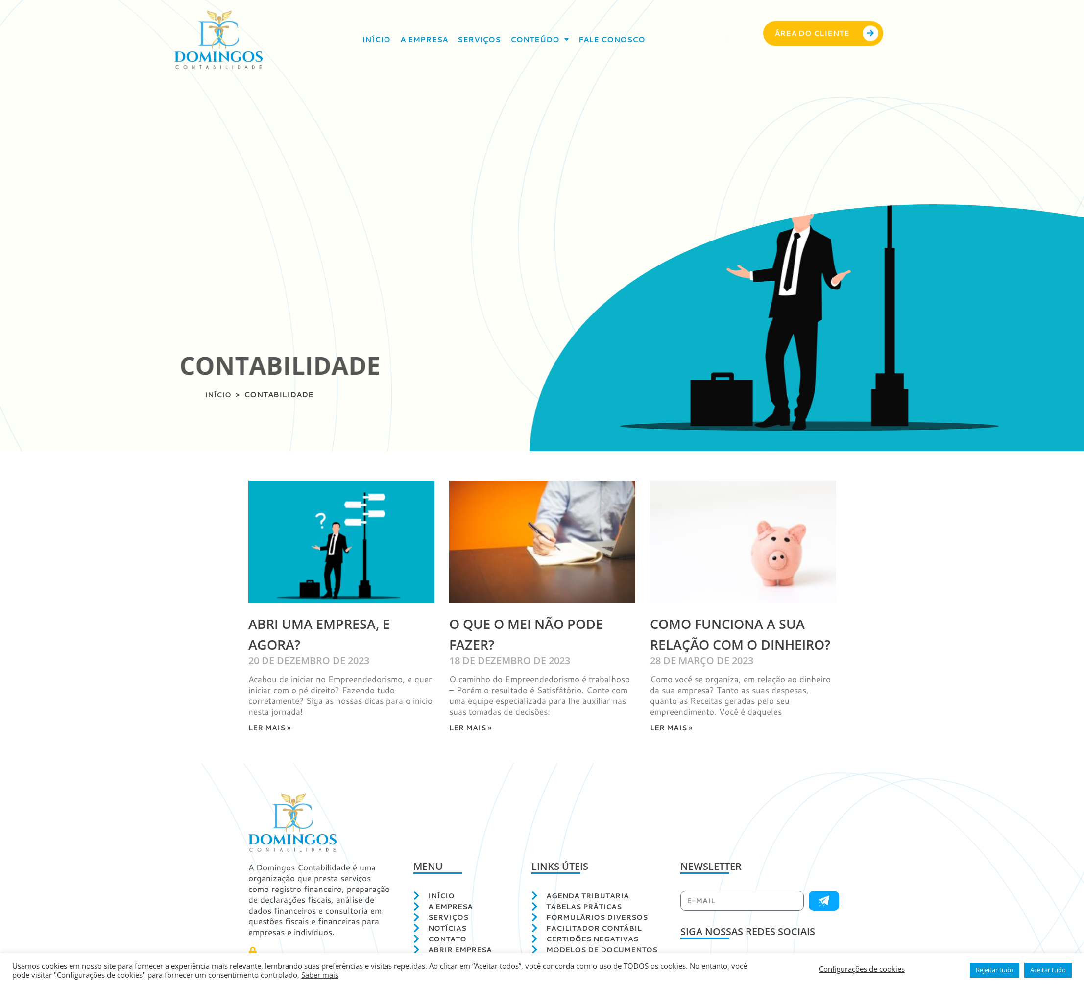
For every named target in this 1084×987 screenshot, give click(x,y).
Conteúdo (539, 39)
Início (376, 39)
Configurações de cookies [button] (862, 968)
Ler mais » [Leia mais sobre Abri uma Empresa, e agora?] (270, 727)
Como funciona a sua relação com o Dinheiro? (737, 643)
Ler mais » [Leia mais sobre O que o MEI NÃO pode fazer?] (471, 727)
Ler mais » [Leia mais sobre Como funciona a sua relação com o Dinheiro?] (672, 748)
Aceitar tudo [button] (1048, 969)
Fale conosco (611, 39)
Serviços (479, 39)
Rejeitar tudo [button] (994, 969)
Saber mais (319, 975)
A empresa (424, 39)
